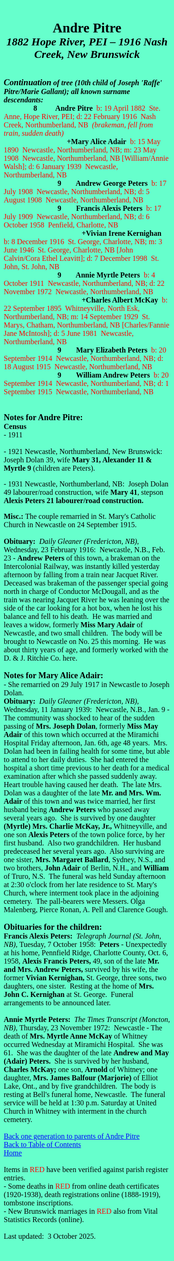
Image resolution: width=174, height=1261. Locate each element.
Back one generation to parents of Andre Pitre (72, 1136)
